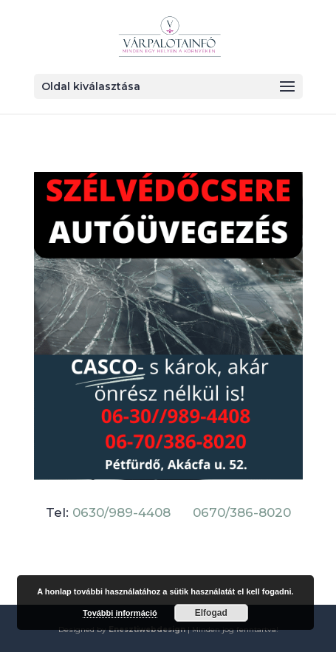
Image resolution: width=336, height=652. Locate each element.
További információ (120, 612)
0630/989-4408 (121, 512)
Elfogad (211, 613)
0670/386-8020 (242, 512)
